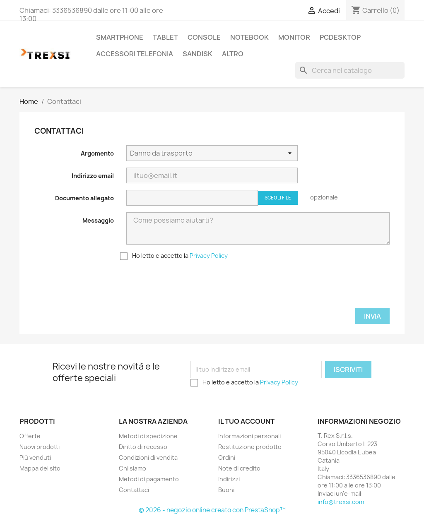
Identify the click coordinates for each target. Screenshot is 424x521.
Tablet (165, 37)
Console (204, 37)
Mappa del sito (39, 468)
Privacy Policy (209, 255)
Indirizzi (229, 479)
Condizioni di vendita (148, 457)
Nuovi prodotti (39, 447)
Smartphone (119, 37)
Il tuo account (246, 421)
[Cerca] (350, 70)
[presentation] (189, 288)
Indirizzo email (93, 176)
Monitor (294, 37)
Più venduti (35, 457)
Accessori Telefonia (134, 53)
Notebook (249, 37)
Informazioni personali (249, 436)
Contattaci (134, 490)
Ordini (226, 457)
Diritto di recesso (143, 447)
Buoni (226, 490)
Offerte (30, 436)
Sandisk (197, 53)
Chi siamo (132, 468)
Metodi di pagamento (149, 479)
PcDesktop (340, 37)
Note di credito (239, 468)
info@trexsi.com (341, 502)
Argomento (97, 153)
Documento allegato (84, 198)
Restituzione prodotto (250, 447)
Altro (232, 53)
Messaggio (98, 220)
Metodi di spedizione (148, 436)
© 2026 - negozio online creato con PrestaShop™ (212, 510)
